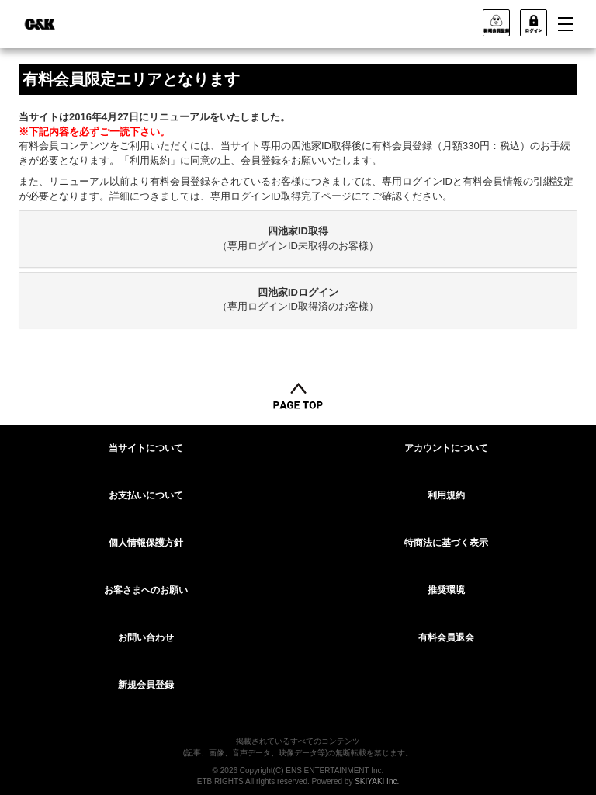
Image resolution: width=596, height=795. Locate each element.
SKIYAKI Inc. (377, 781)
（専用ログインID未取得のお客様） (298, 238)
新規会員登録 (146, 684)
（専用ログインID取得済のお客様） (298, 299)
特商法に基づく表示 (446, 542)
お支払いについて (146, 495)
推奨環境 (446, 590)
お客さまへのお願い (146, 590)
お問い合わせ (146, 637)
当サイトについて (146, 448)
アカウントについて (446, 448)
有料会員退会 (446, 637)
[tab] (298, 238)
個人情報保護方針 (146, 542)
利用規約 (446, 495)
